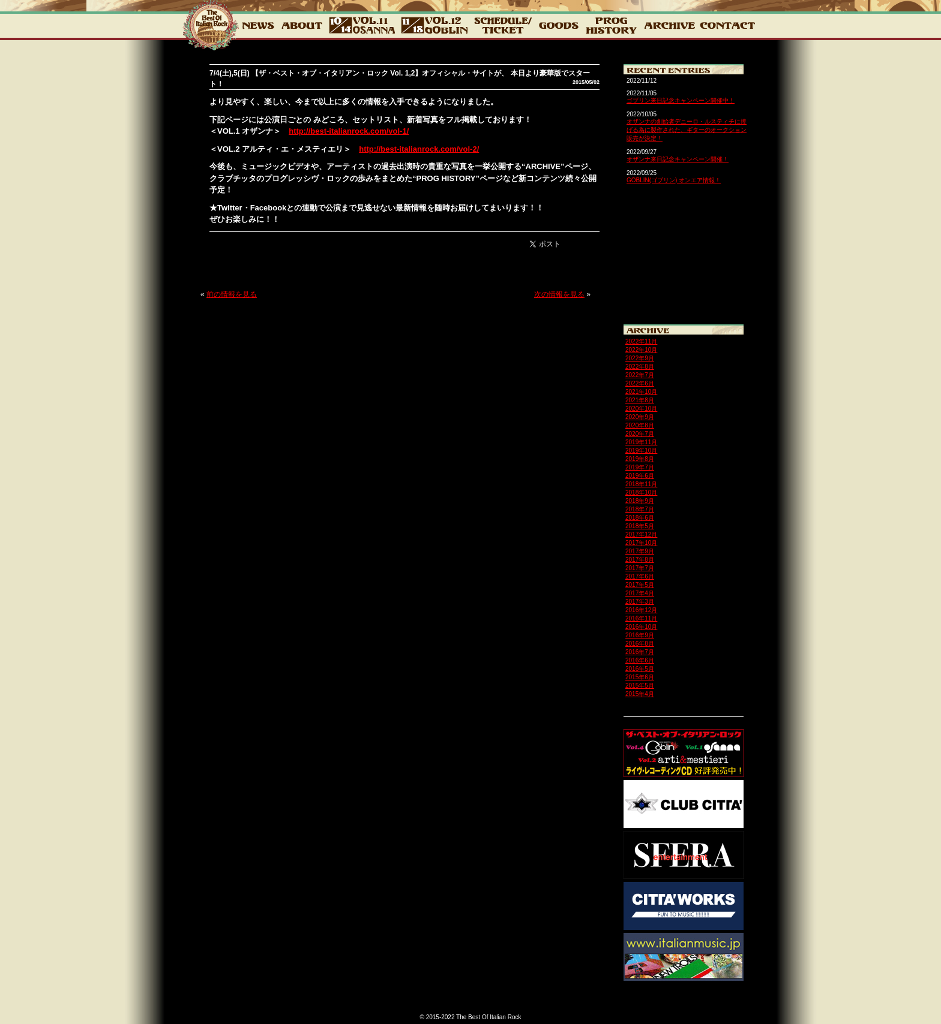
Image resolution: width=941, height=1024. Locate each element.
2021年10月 (641, 391)
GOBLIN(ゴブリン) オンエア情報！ (674, 180)
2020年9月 (639, 417)
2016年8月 (639, 643)
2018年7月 (639, 509)
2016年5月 (639, 668)
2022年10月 (641, 350)
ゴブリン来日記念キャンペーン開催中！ (681, 100)
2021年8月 (639, 400)
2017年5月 (639, 585)
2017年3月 (639, 601)
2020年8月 (639, 425)
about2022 (301, 25)
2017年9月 (639, 551)
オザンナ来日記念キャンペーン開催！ (678, 159)
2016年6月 (639, 660)
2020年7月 (639, 433)
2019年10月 (641, 450)
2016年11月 (641, 618)
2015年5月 (639, 685)
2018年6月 (639, 517)
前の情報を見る (231, 294)
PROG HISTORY (611, 25)
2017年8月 (639, 559)
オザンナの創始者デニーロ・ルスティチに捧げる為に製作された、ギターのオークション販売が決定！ (687, 129)
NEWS (258, 25)
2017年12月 (641, 534)
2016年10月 (641, 627)
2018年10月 (641, 492)
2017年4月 (639, 593)
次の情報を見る (559, 294)
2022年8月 (639, 366)
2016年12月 (641, 610)
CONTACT (727, 25)
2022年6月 (639, 383)
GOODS (558, 25)
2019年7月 (639, 467)
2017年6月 (639, 576)
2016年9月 (639, 635)
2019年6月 (639, 475)
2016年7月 (639, 652)
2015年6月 (639, 677)
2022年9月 (639, 358)
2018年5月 (639, 526)
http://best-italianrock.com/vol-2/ (419, 148)
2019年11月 (641, 442)
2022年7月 (639, 375)
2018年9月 (639, 501)
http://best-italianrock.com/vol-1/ (349, 131)
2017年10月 (641, 543)
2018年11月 (641, 484)
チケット (502, 25)
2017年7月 (639, 568)
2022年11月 (641, 341)
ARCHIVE (669, 25)
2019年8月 (639, 459)
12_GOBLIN (434, 25)
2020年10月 (641, 408)
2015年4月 (639, 694)
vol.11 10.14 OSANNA (362, 25)
